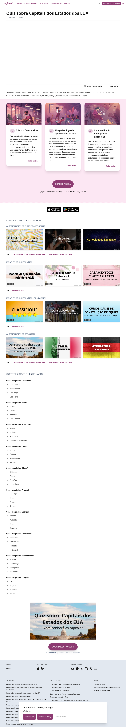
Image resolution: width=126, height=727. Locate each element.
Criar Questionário (111, 3)
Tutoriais (44, 3)
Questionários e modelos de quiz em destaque (28, 254)
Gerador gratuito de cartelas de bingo (19, 724)
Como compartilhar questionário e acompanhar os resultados (24, 689)
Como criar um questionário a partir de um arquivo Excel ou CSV (26, 701)
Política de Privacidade (102, 691)
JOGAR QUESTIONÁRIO (63, 647)
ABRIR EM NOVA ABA (93, 86)
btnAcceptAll (29, 717)
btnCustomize (61, 717)
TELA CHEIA (112, 86)
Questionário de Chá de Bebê (60, 688)
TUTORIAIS (10, 680)
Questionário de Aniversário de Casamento (65, 684)
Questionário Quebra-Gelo (59, 697)
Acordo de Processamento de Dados (107, 688)
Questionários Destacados (26, 3)
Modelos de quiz (18, 290)
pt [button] (123, 3)
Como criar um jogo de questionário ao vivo (21, 684)
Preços (67, 3)
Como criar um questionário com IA (19, 696)
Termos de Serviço (100, 684)
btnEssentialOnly (45, 717)
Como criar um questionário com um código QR (23, 693)
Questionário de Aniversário (60, 691)
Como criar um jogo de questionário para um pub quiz (69, 700)
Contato (9, 668)
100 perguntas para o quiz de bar (60, 254)
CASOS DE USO (55, 680)
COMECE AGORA (63, 184)
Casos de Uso (56, 3)
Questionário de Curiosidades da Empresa (65, 694)
